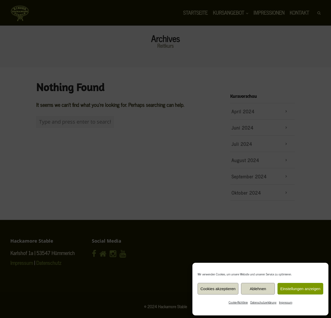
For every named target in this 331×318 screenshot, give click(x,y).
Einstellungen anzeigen (300, 289)
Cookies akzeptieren (218, 289)
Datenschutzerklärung (263, 302)
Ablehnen (258, 289)
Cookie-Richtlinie (238, 302)
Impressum (285, 302)
